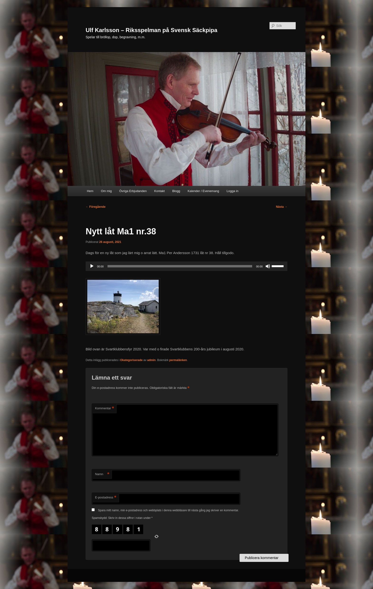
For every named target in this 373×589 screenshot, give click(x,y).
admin (151, 360)
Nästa (281, 206)
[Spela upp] (91, 266)
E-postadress (105, 497)
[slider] (180, 266)
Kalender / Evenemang (203, 191)
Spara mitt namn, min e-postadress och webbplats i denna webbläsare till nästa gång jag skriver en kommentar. (168, 510)
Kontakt (159, 191)
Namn (102, 474)
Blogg (176, 191)
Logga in (232, 191)
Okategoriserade (131, 360)
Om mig (106, 191)
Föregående (95, 206)
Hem (90, 191)
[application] (186, 266)
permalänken (178, 360)
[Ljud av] (267, 266)
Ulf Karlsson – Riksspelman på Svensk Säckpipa (151, 30)
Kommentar (104, 408)
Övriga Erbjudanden (133, 191)
